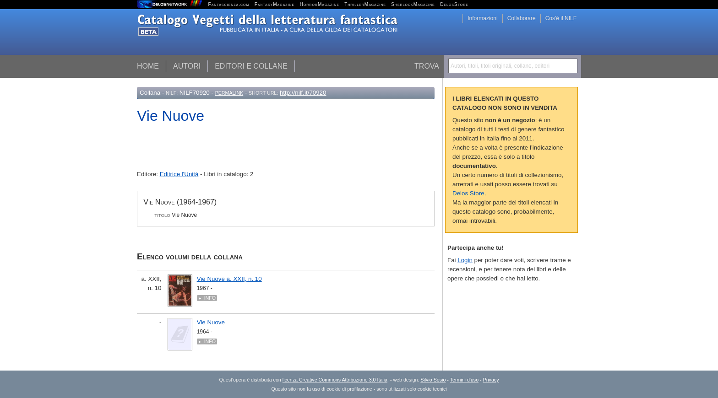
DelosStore (454, 4)
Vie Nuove (211, 322)
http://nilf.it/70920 (303, 92)
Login (465, 260)
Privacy (491, 379)
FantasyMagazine (275, 4)
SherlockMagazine (413, 4)
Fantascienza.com (229, 4)
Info (210, 298)
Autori (187, 66)
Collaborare (521, 18)
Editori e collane (251, 66)
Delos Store (468, 193)
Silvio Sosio (433, 379)
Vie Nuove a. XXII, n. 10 (229, 278)
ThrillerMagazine (365, 4)
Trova (426, 66)
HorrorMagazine (319, 4)
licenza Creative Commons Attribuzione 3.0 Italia (335, 379)
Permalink (229, 93)
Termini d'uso (464, 379)
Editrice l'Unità (179, 174)
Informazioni (482, 18)
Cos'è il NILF (561, 18)
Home (148, 66)
